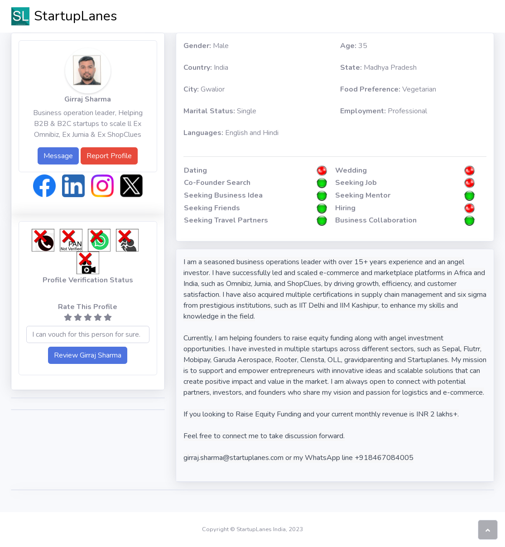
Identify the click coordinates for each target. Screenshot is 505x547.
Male (206, 46)
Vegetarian (388, 89)
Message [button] (58, 156)
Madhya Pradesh (378, 68)
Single (219, 111)
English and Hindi (231, 133)
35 (353, 46)
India (205, 68)
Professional (383, 111)
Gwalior (204, 89)
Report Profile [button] (109, 156)
